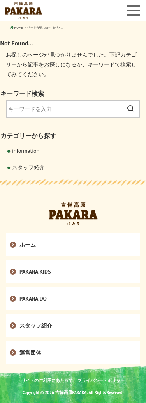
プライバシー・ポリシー (101, 380)
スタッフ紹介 (28, 167)
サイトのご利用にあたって (47, 380)
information (25, 150)
